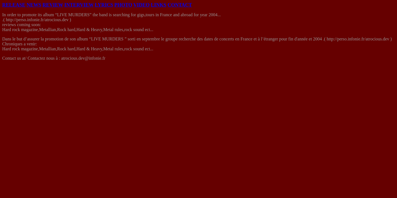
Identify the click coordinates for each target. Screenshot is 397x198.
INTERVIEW (78, 5)
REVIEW (52, 5)
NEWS (34, 5)
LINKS (158, 5)
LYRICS (104, 5)
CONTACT (180, 5)
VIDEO (141, 5)
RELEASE (13, 5)
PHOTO (123, 5)
